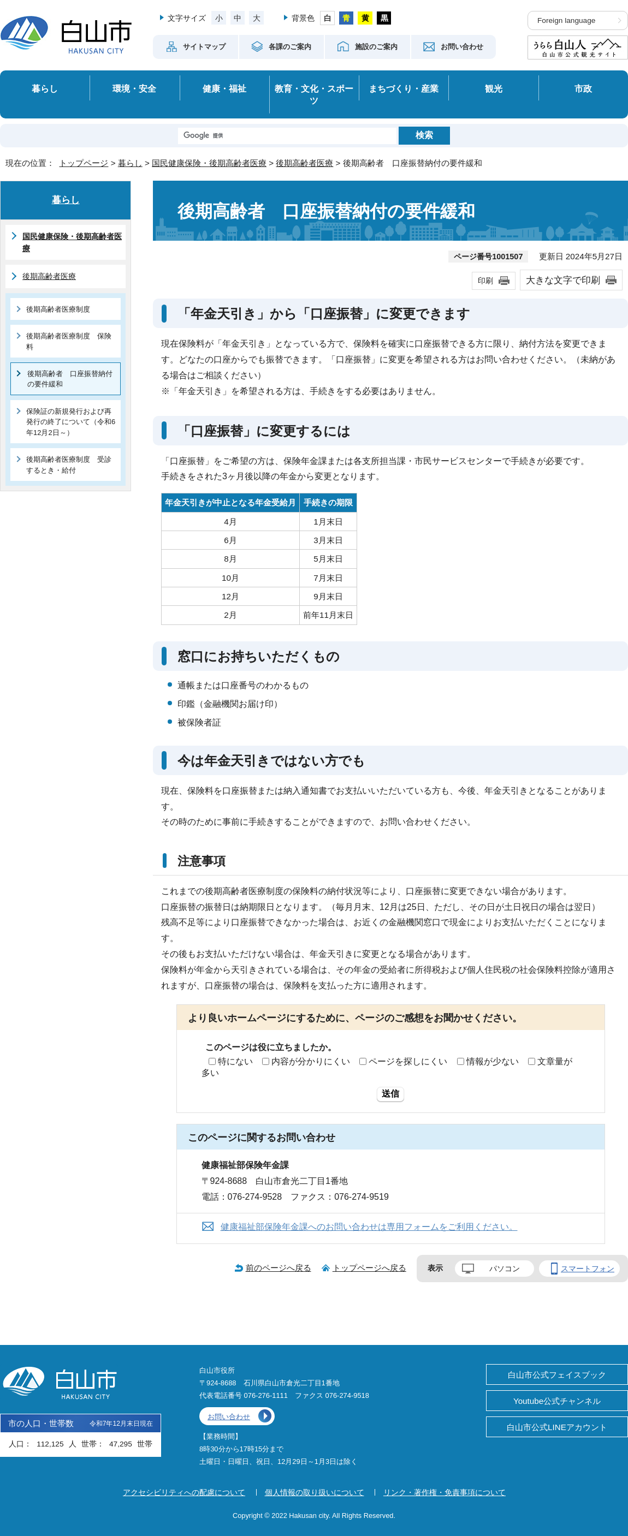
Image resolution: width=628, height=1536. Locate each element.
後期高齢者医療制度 (58, 309)
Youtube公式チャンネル (557, 1401)
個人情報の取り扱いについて (314, 1492)
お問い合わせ (229, 1417)
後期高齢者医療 (304, 163)
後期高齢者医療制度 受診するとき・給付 (68, 464)
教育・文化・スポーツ (314, 95)
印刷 (485, 280)
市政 (583, 88)
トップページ (83, 163)
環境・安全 (134, 88)
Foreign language (566, 20)
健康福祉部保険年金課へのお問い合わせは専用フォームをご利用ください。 (369, 1226)
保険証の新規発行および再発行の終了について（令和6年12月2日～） (70, 422)
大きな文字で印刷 (563, 280)
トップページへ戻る (369, 1267)
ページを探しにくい (408, 1061)
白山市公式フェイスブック (557, 1374)
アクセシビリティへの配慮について (184, 1492)
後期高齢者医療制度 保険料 (68, 341)
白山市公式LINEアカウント (557, 1427)
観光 (493, 88)
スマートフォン (587, 1268)
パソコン (504, 1268)
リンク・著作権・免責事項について (444, 1492)
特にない (235, 1061)
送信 (390, 1093)
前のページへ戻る (278, 1267)
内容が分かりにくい (310, 1061)
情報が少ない (492, 1061)
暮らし (45, 88)
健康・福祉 (224, 88)
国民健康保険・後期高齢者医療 (209, 163)
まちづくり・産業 (404, 88)
